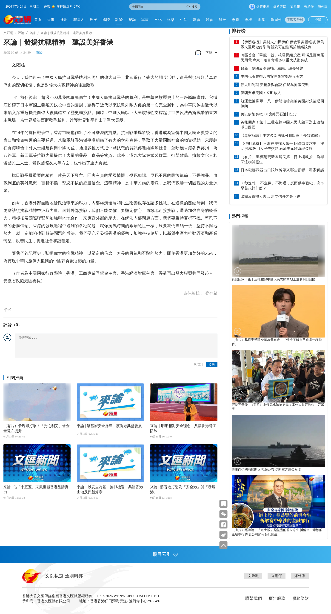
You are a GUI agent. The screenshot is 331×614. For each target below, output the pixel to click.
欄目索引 (165, 554)
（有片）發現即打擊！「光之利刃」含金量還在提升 (36, 428)
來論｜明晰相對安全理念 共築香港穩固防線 (183, 428)
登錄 (318, 19)
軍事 (145, 20)
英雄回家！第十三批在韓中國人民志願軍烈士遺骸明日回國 (282, 124)
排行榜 (238, 30)
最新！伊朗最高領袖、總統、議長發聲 (272, 68)
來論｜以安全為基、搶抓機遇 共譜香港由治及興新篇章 (110, 489)
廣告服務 (277, 598)
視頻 (132, 20)
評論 (119, 20)
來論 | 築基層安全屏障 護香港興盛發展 (109, 426)
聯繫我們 (253, 598)
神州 (63, 20)
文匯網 (8, 33)
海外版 (323, 6)
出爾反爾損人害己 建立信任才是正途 (270, 196)
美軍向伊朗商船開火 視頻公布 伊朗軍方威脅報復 (266, 469)
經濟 (93, 20)
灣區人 (78, 20)
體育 (209, 20)
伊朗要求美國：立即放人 (261, 93)
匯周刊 (276, 20)
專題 (235, 20)
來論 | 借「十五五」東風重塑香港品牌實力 (35, 489)
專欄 (248, 20)
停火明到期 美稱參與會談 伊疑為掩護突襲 (275, 85)
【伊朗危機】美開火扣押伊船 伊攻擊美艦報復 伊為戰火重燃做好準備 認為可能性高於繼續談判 (282, 44)
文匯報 (295, 6)
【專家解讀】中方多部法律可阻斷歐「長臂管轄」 (281, 135)
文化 (158, 20)
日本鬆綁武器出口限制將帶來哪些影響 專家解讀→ (282, 172)
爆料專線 (279, 6)
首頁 (38, 20)
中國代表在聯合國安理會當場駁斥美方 (272, 76)
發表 (212, 364)
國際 (106, 20)
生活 (183, 20)
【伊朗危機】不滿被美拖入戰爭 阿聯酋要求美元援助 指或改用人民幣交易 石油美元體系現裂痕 (282, 146)
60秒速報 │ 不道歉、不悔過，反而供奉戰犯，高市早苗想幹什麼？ (282, 185)
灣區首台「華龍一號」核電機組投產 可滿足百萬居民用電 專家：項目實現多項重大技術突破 (282, 57)
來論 (32, 33)
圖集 (261, 20)
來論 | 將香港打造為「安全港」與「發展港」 (182, 489)
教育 (196, 20)
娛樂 (170, 20)
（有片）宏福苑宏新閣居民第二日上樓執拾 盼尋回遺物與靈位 (282, 159)
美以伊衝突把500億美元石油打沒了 (269, 114)
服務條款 (300, 598)
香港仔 (309, 6)
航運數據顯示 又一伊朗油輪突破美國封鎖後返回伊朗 (282, 103)
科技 (222, 20)
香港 (50, 20)
